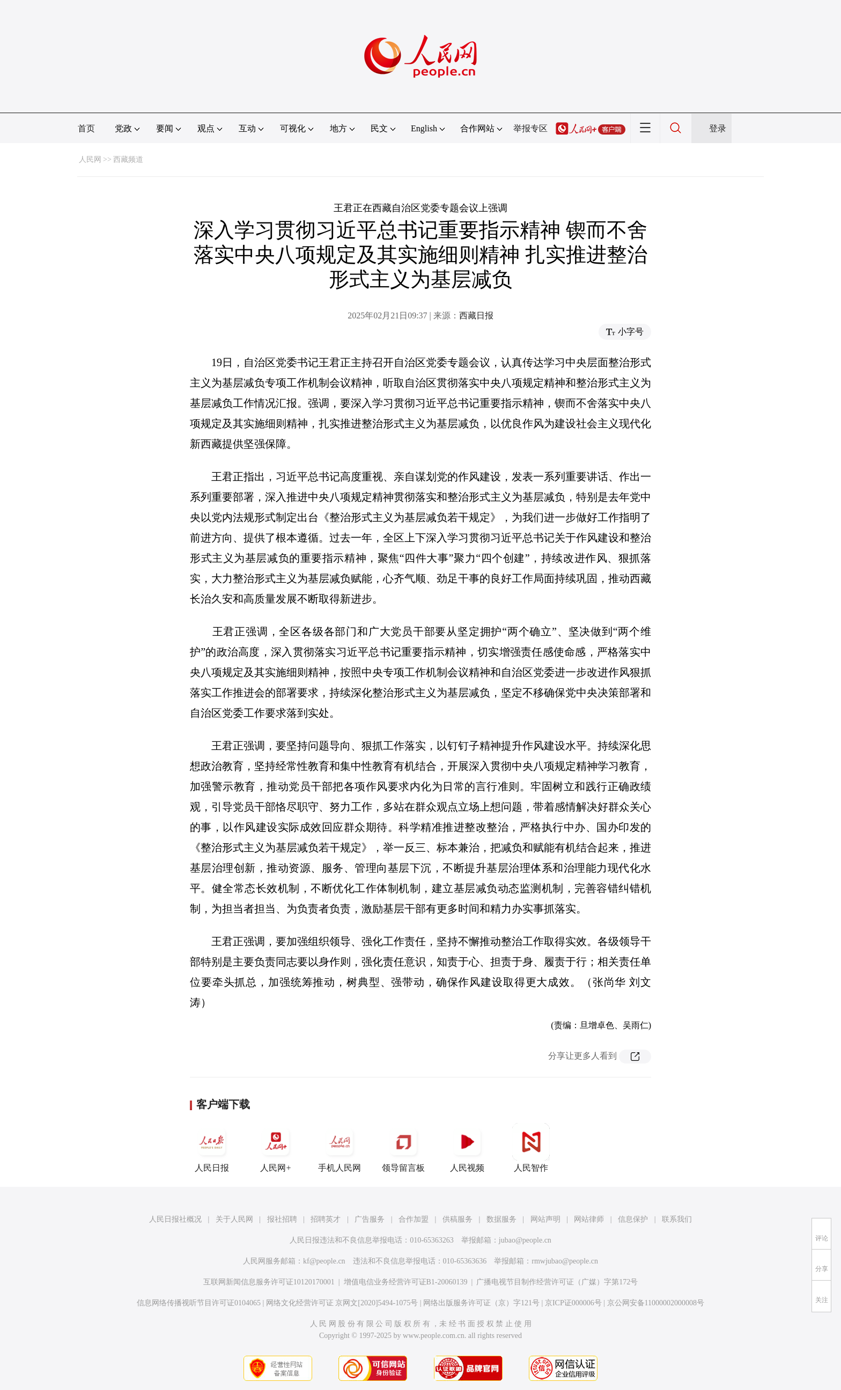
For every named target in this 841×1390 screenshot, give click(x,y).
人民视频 (467, 1147)
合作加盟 (414, 1219)
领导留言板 (403, 1147)
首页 (86, 128)
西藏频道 (128, 159)
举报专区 (530, 128)
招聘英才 (326, 1219)
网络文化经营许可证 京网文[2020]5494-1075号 (342, 1303)
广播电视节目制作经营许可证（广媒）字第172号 (557, 1282)
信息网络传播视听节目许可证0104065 (199, 1303)
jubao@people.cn (525, 1240)
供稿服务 (457, 1219)
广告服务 (370, 1219)
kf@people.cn (324, 1261)
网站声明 (545, 1219)
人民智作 (531, 1147)
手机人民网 (339, 1147)
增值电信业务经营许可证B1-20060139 (406, 1282)
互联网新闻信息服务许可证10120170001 (269, 1282)
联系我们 (677, 1219)
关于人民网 (234, 1219)
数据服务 (501, 1219)
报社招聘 (282, 1219)
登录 (717, 128)
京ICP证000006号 (573, 1303)
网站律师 (589, 1219)
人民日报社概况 (175, 1219)
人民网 (90, 159)
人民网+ (275, 1147)
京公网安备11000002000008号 (655, 1303)
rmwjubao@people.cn (565, 1261)
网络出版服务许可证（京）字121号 (481, 1303)
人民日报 (212, 1147)
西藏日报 (476, 315)
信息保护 (633, 1219)
